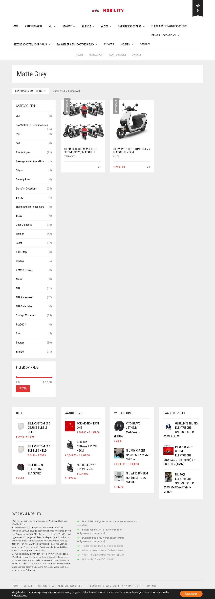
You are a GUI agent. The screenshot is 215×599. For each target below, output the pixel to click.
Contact (145, 44)
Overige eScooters (129, 26)
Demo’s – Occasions (163, 35)
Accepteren (191, 593)
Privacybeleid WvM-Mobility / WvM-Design (114, 586)
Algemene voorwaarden (67, 586)
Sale (18, 333)
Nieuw (19, 279)
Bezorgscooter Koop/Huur (30, 44)
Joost (19, 243)
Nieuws (79, 54)
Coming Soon (23, 179)
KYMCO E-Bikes (24, 270)
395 (18, 134)
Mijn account (96, 54)
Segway (67, 26)
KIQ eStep (21, 252)
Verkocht (69, 156)
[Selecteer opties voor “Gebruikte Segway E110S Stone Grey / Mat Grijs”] (99, 167)
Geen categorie (24, 224)
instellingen (21, 595)
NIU (50, 26)
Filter (23, 388)
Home (15, 26)
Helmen (125, 44)
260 (18, 116)
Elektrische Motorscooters (169, 26)
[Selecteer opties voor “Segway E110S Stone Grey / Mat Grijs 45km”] (148, 167)
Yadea (104, 26)
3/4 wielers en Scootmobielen (75, 44)
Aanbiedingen (33, 26)
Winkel (28, 586)
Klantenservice (117, 54)
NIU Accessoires (25, 297)
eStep (19, 215)
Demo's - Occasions (26, 188)
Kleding (20, 261)
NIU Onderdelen (24, 306)
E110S (116, 156)
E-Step (19, 197)
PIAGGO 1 (21, 324)
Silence (86, 26)
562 (18, 143)
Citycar (109, 44)
